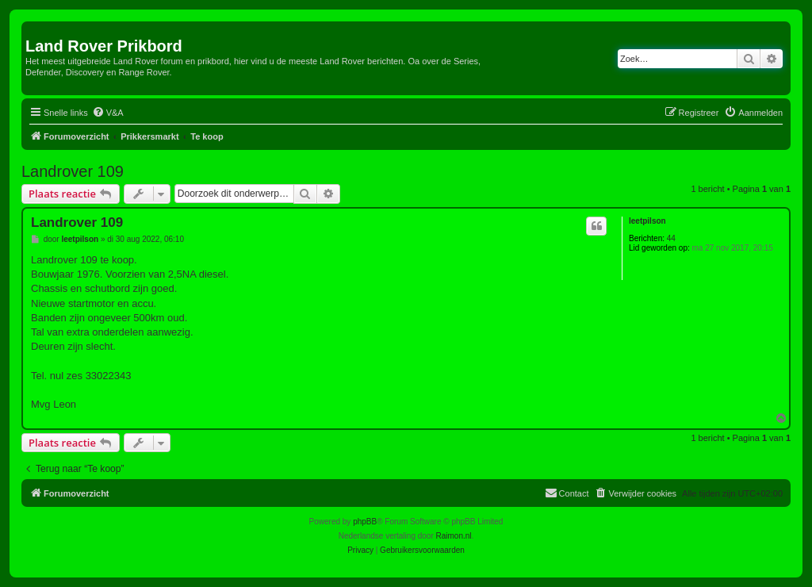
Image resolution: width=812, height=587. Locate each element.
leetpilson (647, 221)
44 (671, 238)
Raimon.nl (454, 535)
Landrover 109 (72, 171)
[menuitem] (108, 112)
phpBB (365, 521)
